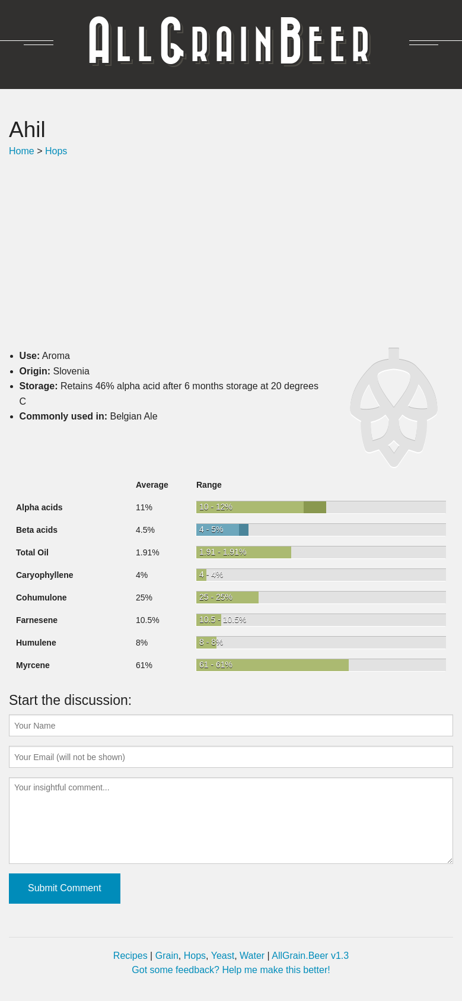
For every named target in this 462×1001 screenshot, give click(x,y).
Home (21, 151)
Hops (56, 151)
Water (252, 956)
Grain (167, 956)
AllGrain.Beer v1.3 (310, 956)
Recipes (130, 956)
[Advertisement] (231, 253)
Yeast (222, 956)
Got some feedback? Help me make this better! (231, 970)
